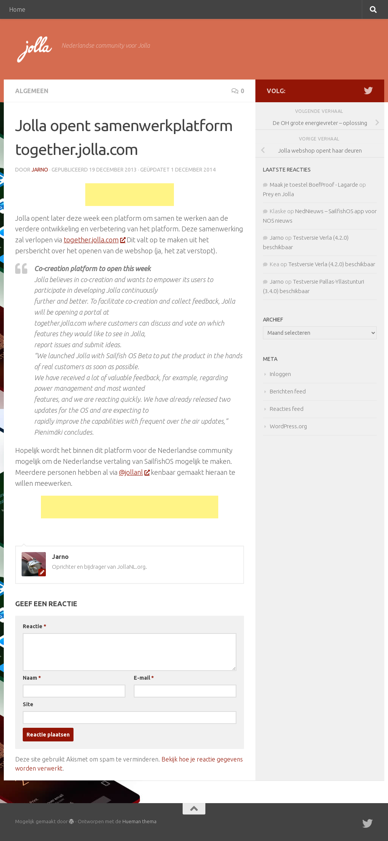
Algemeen (31, 90)
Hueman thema (139, 821)
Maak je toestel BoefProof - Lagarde (314, 184)
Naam (32, 678)
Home (17, 9)
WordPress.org (288, 426)
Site (28, 704)
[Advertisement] (129, 194)
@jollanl (134, 472)
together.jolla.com (94, 239)
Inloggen (280, 374)
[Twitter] (368, 90)
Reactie (34, 626)
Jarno (39, 170)
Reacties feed (287, 409)
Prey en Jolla (278, 194)
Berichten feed (288, 391)
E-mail (144, 678)
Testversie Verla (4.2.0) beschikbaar (331, 264)
